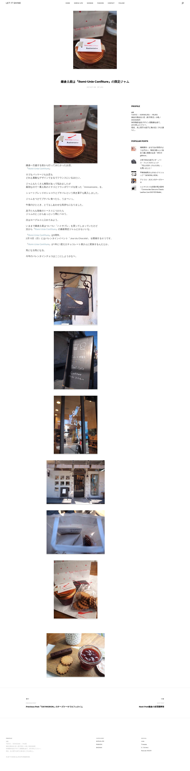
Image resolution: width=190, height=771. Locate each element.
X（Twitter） (145, 752)
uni (101, 91)
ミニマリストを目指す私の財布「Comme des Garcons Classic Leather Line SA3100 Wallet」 (152, 194)
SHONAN (90, 3)
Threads (144, 748)
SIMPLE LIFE (78, 3)
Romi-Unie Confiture (38, 173)
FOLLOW (121, 3)
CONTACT (111, 3)
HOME (68, 3)
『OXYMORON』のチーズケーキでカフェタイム (54, 711)
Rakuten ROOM (146, 755)
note (142, 745)
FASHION (100, 3)
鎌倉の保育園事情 (151, 711)
